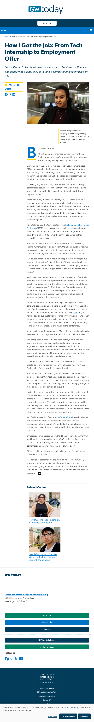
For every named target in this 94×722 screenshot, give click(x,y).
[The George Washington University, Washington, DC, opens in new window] (47, 678)
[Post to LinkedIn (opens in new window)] (14, 95)
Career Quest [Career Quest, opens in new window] (65, 417)
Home (7, 37)
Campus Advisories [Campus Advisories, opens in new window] (47, 688)
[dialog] (47, 713)
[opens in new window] (7, 660)
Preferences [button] (52, 716)
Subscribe (47, 23)
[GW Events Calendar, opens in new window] (47, 640)
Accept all (84, 716)
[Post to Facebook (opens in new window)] (6, 95)
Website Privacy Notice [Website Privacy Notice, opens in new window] (47, 696)
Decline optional (68, 716)
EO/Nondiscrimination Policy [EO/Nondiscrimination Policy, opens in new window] (47, 692)
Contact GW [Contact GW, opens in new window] (47, 700)
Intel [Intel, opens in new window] (75, 312)
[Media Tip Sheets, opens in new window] (47, 646)
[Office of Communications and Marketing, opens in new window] (26, 595)
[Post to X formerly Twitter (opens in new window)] (10, 95)
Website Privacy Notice (74, 707)
